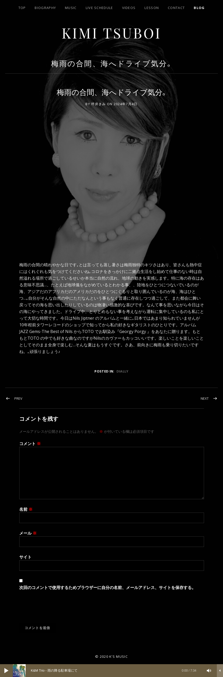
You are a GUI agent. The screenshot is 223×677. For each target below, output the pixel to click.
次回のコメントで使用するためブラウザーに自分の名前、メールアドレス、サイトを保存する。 (107, 587)
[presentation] (58, 610)
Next (205, 398)
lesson (151, 7)
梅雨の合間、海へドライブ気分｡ (111, 63)
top (22, 7)
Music (71, 7)
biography (45, 7)
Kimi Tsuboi (111, 32)
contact (176, 7)
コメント (30, 443)
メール (28, 533)
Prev (18, 398)
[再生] (6, 670)
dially (123, 371)
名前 (26, 509)
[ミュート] (209, 670)
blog (199, 7)
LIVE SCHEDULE (99, 7)
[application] (111, 670)
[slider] (107, 670)
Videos (129, 7)
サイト (25, 557)
